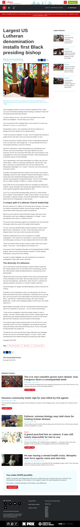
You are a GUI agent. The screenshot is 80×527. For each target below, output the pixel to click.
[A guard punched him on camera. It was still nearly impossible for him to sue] (12, 437)
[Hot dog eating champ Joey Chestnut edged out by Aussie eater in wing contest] (58, 80)
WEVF (46, 509)
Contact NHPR (32, 501)
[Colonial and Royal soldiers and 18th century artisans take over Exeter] (58, 67)
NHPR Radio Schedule (33, 504)
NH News (66, 49)
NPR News (27, 345)
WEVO (46, 514)
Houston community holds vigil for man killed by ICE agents (35, 398)
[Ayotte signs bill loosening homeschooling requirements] (58, 38)
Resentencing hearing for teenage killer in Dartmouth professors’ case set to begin (69, 55)
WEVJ (46, 511)
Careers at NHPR (32, 508)
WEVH (46, 510)
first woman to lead (14, 125)
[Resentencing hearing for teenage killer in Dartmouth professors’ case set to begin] (58, 51)
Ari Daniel (26, 421)
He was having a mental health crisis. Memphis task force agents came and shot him (50, 457)
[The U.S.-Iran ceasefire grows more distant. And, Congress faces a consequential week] (12, 381)
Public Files (48, 504)
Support (73, 2)
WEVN (46, 513)
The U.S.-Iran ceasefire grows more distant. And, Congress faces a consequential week (51, 378)
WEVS (46, 516)
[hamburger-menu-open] (3, 2)
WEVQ (46, 515)
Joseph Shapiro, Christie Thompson (33, 439)
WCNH (46, 506)
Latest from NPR (38, 345)
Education (67, 35)
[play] (4, 8)
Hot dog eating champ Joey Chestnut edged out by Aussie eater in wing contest (69, 84)
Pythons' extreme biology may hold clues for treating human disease (49, 417)
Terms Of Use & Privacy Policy (52, 501)
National (26, 432)
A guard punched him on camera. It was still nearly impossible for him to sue (48, 435)
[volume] (9, 8)
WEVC (46, 508)
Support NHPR (12, 487)
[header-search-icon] (65, 2)
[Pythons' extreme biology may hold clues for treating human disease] (12, 421)
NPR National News (14, 345)
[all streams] (72, 8)
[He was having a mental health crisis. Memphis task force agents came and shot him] (12, 460)
